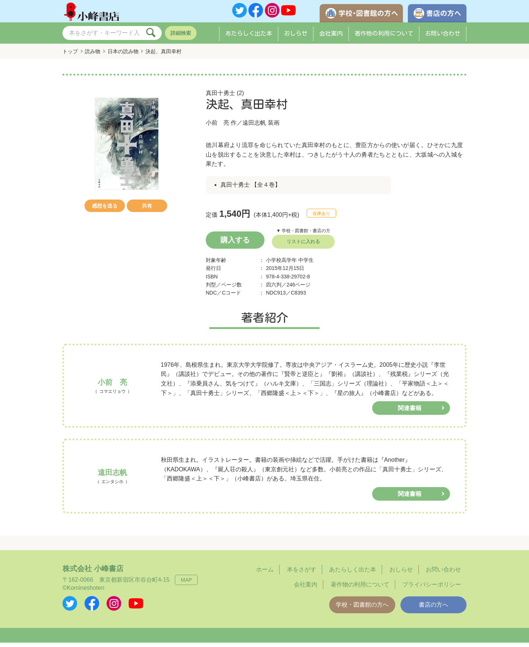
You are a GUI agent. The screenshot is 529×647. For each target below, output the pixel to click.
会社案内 (331, 38)
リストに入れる (303, 246)
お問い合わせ (442, 38)
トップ (70, 56)
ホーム (265, 574)
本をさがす (301, 574)
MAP (186, 584)
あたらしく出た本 (248, 38)
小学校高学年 (281, 264)
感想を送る (105, 210)
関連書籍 (409, 413)
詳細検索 (180, 38)
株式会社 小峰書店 (92, 573)
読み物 (92, 56)
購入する (235, 244)
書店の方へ (433, 609)
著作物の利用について (384, 38)
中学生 (306, 264)
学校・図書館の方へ (362, 609)
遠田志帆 (254, 127)
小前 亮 (217, 127)
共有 (147, 210)
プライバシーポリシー (431, 589)
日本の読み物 (123, 56)
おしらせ (295, 38)
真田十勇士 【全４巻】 (250, 189)
